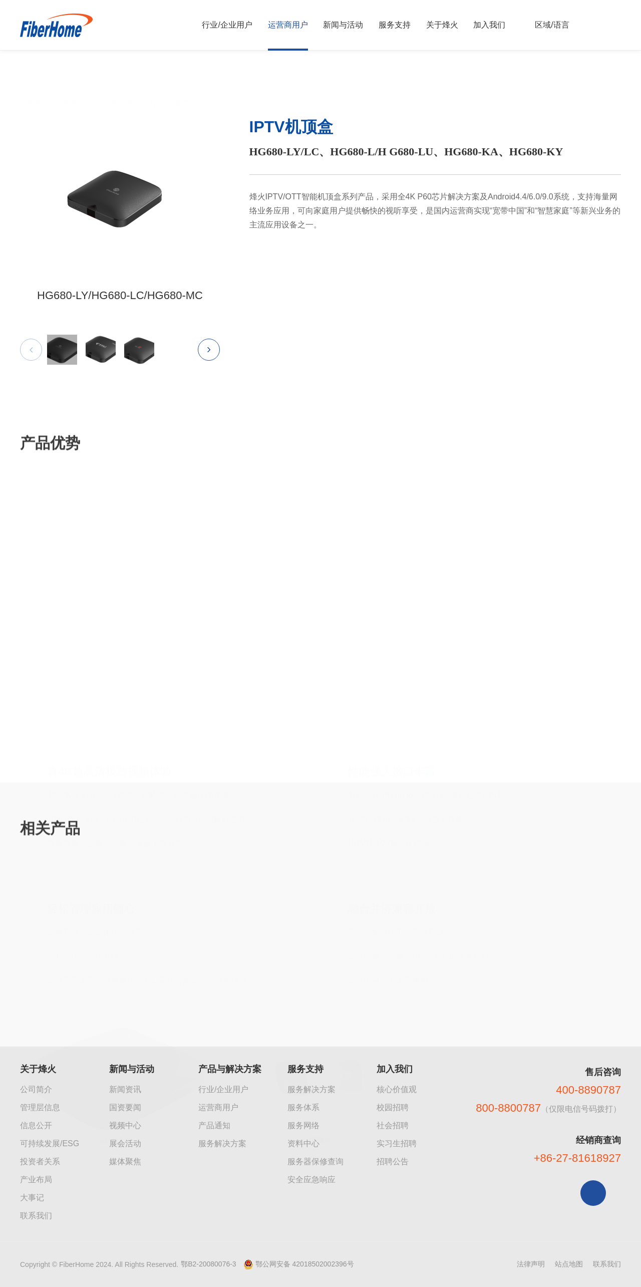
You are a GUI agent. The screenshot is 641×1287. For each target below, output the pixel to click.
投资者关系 (40, 1161)
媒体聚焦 (125, 1161)
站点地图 (569, 1264)
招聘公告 (393, 1161)
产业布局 (36, 1179)
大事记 (32, 1197)
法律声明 (531, 1264)
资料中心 (303, 1143)
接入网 (123, 81)
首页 (33, 81)
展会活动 (125, 1143)
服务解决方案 (222, 1143)
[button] (209, 360)
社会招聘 (393, 1125)
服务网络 (303, 1125)
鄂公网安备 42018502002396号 (304, 1264)
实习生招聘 (397, 1143)
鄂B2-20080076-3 (208, 1264)
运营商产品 (76, 81)
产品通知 (214, 1125)
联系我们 (36, 1215)
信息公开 (36, 1125)
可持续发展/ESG (49, 1143)
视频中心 (125, 1125)
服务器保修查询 (315, 1161)
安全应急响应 (311, 1179)
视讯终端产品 (173, 81)
